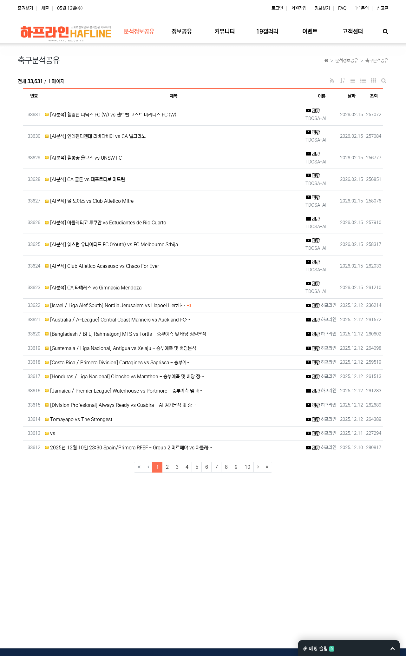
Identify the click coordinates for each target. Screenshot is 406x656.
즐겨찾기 (25, 8)
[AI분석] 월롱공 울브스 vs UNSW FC (83, 158)
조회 (373, 96)
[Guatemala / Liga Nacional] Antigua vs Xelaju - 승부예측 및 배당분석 (120, 348)
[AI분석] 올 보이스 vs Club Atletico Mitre (89, 201)
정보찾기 (322, 8)
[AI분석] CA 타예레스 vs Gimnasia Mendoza (93, 287)
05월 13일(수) (69, 8)
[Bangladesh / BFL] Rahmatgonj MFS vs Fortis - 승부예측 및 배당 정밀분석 (125, 334)
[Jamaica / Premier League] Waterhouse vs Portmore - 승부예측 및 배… (124, 391)
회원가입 (298, 8)
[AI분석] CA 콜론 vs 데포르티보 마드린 (85, 179)
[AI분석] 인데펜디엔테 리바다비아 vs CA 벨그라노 (95, 136)
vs (50, 433)
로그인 (277, 8)
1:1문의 (362, 8)
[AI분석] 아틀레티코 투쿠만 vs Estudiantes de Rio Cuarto (105, 222)
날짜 (351, 96)
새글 (45, 8)
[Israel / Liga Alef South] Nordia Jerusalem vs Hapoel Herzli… (115, 305)
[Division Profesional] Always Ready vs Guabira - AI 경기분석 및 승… (120, 405)
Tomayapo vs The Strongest (78, 419)
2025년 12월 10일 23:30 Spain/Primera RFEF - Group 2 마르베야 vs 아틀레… (129, 447)
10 (247, 467)
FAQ (342, 8)
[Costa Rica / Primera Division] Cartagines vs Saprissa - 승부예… (118, 362)
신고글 (382, 8)
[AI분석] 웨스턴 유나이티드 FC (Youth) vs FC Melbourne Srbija (111, 244)
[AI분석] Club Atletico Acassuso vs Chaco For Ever (102, 266)
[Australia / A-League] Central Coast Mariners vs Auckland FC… (117, 319)
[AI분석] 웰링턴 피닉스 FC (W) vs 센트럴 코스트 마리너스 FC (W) (110, 114)
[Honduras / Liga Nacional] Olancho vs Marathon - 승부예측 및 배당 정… (125, 376)
